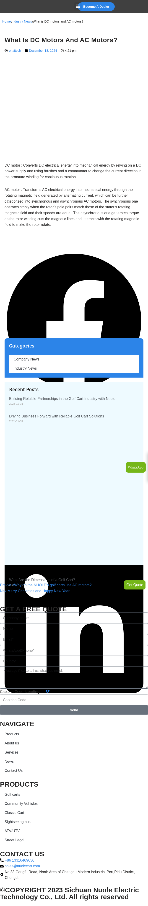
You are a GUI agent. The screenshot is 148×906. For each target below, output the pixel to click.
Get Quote (134, 585)
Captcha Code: (25, 692)
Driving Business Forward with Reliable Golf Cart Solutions (56, 416)
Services (11, 752)
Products (12, 734)
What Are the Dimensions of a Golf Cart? (42, 580)
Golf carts (12, 794)
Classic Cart (14, 813)
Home (6, 21)
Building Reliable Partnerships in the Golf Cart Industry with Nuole (62, 399)
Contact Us (14, 770)
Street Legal (14, 840)
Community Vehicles (21, 804)
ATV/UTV (12, 831)
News (9, 761)
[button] (78, 6)
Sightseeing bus (18, 822)
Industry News (22, 21)
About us (12, 743)
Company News (26, 359)
